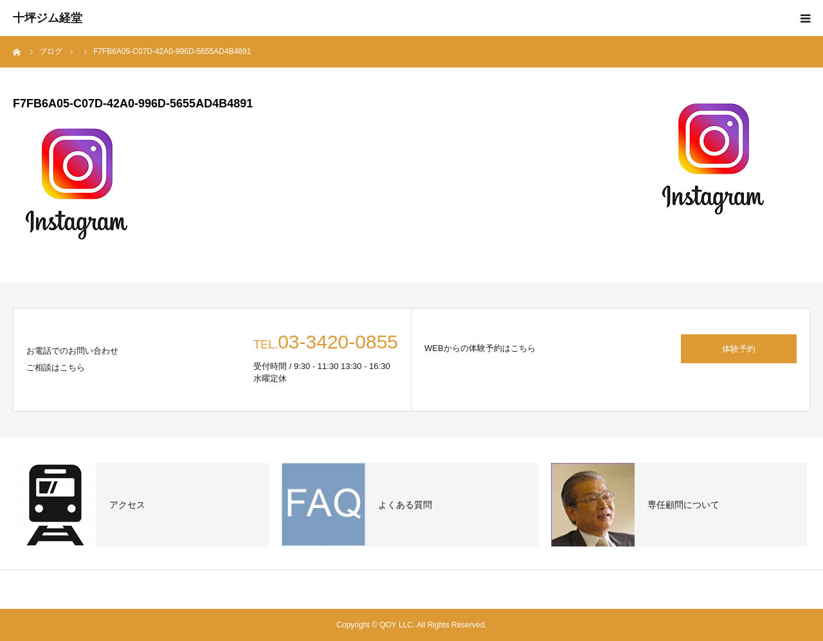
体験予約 (738, 349)
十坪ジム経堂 (47, 18)
